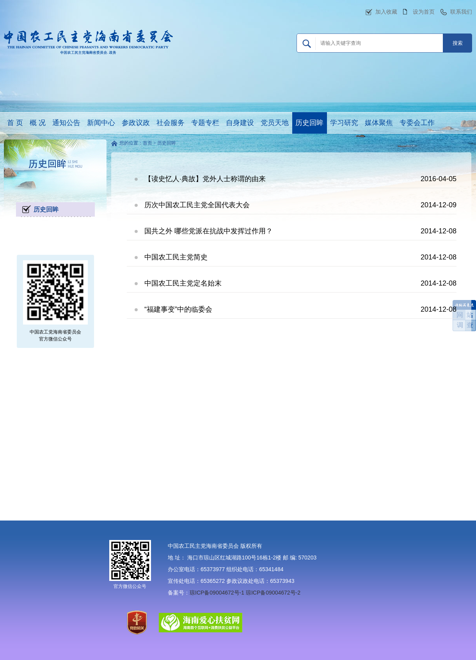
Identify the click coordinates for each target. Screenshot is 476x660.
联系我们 (461, 12)
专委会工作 (417, 123)
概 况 (38, 123)
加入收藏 (386, 12)
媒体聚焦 (379, 123)
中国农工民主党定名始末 (183, 283)
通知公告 (66, 123)
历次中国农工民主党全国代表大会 (197, 205)
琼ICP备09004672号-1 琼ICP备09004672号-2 (245, 592)
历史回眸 (309, 123)
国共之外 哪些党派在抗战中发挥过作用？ (208, 231)
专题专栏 (205, 123)
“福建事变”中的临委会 (178, 309)
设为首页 (424, 12)
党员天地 (275, 123)
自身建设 (240, 123)
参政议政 (136, 123)
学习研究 (344, 123)
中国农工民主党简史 (176, 257)
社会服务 (170, 123)
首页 (147, 143)
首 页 (15, 123)
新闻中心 (101, 123)
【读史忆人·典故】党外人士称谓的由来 (205, 179)
